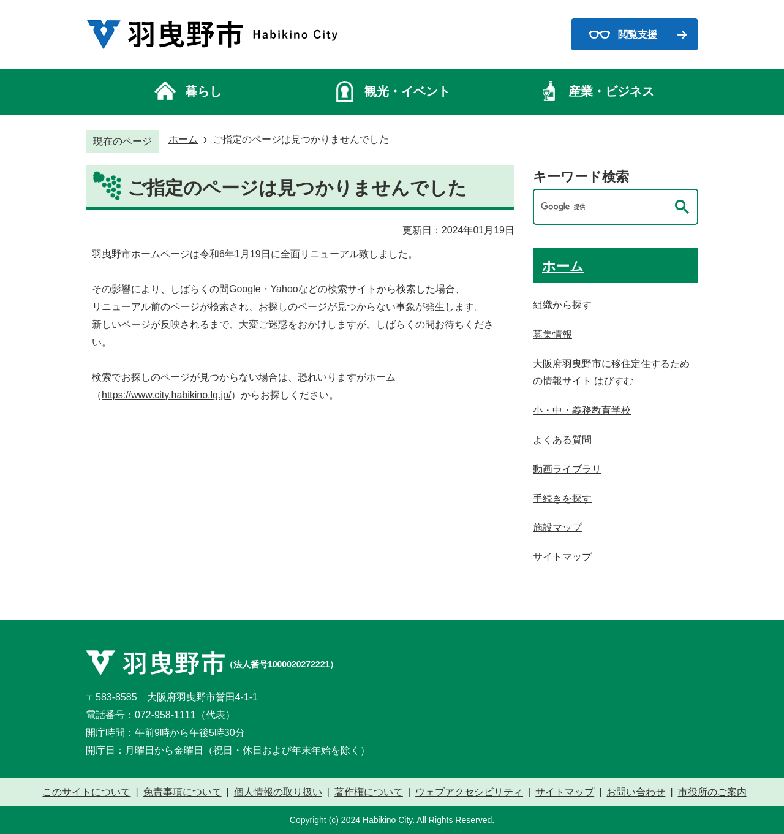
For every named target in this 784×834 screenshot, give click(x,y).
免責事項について (182, 792)
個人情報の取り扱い (278, 792)
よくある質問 (562, 439)
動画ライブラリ (567, 469)
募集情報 (552, 334)
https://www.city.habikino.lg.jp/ (166, 395)
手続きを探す (562, 498)
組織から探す (562, 305)
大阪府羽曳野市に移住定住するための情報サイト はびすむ (611, 372)
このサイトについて (86, 792)
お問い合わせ (635, 792)
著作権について (368, 792)
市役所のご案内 (712, 792)
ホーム (183, 139)
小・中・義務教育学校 (582, 410)
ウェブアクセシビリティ (469, 792)
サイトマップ (562, 557)
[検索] (603, 207)
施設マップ (557, 527)
